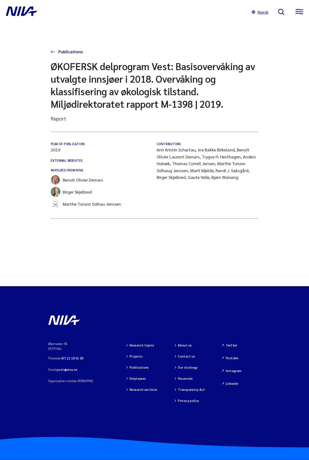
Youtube (232, 358)
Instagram (234, 371)
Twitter (232, 345)
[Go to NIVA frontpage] (124, 12)
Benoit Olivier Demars (77, 180)
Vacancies (185, 378)
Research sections (143, 389)
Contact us (186, 356)
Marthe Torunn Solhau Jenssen (86, 204)
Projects (136, 356)
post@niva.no (67, 369)
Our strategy (188, 367)
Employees (138, 378)
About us (185, 345)
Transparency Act (191, 389)
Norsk (260, 12)
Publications (70, 51)
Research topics (142, 345)
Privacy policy (188, 401)
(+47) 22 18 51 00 (71, 358)
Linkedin (232, 383)
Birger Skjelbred (71, 192)
